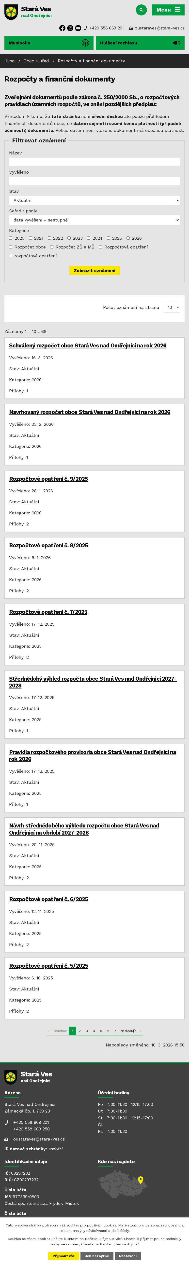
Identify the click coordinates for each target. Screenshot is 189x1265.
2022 (58, 238)
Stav (14, 191)
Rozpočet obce (30, 246)
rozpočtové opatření (36, 255)
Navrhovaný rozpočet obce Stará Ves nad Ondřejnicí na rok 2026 (89, 412)
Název (15, 152)
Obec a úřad (36, 60)
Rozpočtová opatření (126, 246)
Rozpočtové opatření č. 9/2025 (48, 479)
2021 (38, 238)
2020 (19, 238)
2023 (78, 238)
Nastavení (128, 1256)
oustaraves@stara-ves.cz (160, 28)
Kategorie (19, 230)
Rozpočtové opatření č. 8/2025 (48, 545)
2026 (137, 238)
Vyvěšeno (19, 172)
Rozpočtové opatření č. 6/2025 (48, 899)
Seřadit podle (23, 210)
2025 (117, 238)
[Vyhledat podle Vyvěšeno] (94, 181)
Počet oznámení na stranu (131, 307)
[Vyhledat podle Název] (94, 161)
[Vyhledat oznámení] (94, 270)
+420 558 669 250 (31, 1129)
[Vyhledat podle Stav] (94, 200)
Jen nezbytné (97, 1256)
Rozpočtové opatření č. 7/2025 (48, 612)
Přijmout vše (64, 1256)
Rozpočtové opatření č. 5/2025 (48, 965)
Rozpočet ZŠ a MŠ (75, 246)
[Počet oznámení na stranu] (172, 307)
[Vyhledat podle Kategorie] (10, 238)
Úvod (9, 60)
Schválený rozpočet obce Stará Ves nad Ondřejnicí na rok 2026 (87, 345)
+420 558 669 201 (106, 28)
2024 (97, 238)
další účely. (120, 1231)
